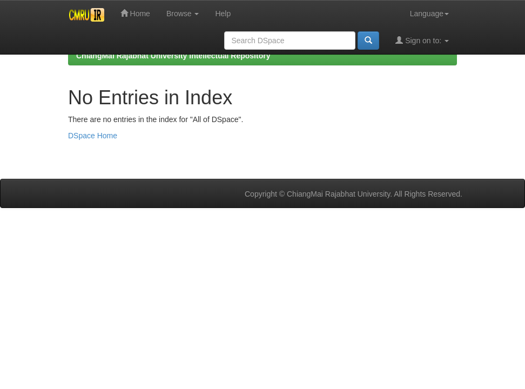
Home (135, 13)
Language (429, 13)
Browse (182, 13)
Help (223, 13)
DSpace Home (92, 135)
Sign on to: (422, 40)
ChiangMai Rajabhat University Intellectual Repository (173, 55)
